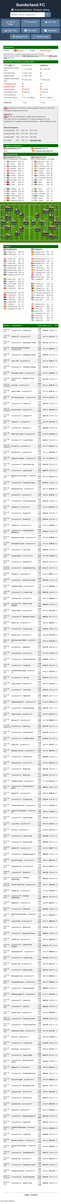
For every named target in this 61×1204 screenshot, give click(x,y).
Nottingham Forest (32, 56)
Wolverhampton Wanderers (20, 348)
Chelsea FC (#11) (40, 157)
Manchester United (29, 343)
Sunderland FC (12, 249)
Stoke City (26, 726)
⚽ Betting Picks (20, 37)
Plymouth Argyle (28, 708)
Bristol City (15, 623)
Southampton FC (17, 952)
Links (27, 1195)
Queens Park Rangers (19, 811)
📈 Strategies (50, 30)
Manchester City (28, 464)
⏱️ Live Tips (50, 22)
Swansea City (27, 629)
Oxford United (16, 410)
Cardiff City (26, 665)
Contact (34, 1195)
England (20, 50)
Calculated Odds (35, 140)
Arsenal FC (15, 422)
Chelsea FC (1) (39, 148)
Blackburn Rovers (29, 617)
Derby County (16, 714)
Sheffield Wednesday (18, 671)
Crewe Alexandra (29, 1177)
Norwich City (15, 635)
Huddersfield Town (29, 568)
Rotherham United (17, 1031)
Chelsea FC (38, 249)
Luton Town (27, 690)
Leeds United (15, 391)
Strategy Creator (9, 86)
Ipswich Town (15, 1012)
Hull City (26, 678)
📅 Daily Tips (11, 30)
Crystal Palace (28, 440)
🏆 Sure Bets (31, 22)
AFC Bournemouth (17, 397)
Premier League (45, 50)
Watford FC (27, 696)
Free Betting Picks (10, 84)
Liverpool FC (27, 416)
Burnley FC (27, 428)
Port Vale (14, 385)
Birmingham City (17, 976)
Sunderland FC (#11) (14, 157)
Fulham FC (26, 403)
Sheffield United (16, 586)
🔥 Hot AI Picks (10, 23)
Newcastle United (17, 373)
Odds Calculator (9, 89)
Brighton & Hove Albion (19, 476)
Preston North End (29, 659)
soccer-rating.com (9, 1201)
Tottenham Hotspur (29, 367)
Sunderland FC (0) (13, 148)
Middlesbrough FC (17, 702)
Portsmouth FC (28, 732)
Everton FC (15, 336)
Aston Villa (15, 361)
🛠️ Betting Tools (41, 37)
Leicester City (27, 958)
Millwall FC (26, 647)
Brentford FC (15, 452)
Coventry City (27, 592)
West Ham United (17, 434)
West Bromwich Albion (19, 640)
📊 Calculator (30, 30)
